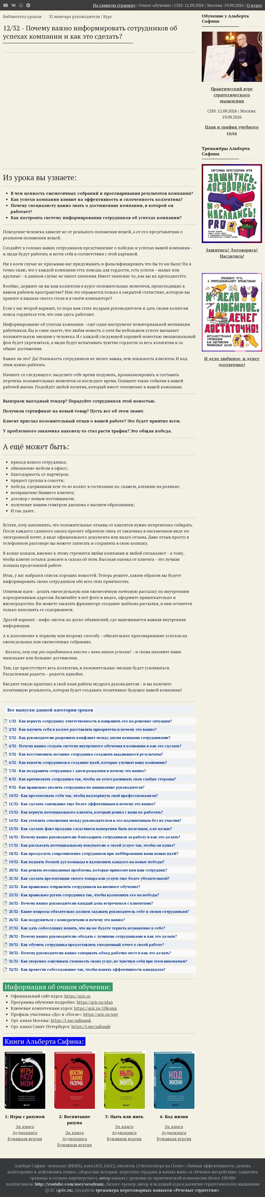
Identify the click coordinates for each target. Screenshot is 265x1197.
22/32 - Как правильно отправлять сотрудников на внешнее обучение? (74, 886)
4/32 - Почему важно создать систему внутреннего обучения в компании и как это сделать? (95, 745)
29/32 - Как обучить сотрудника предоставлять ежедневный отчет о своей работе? (86, 944)
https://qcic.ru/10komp (95, 1008)
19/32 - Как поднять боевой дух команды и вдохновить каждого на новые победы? (86, 861)
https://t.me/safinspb (90, 1026)
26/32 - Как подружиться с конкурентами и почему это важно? (67, 919)
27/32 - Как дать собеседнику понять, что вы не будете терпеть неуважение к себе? (87, 928)
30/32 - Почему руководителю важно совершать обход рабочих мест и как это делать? (90, 952)
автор (104, 1178)
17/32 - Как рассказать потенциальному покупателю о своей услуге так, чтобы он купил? (92, 845)
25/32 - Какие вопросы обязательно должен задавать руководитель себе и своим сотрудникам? (99, 911)
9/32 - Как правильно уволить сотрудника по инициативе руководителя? (77, 787)
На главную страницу (114, 5)
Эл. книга (25, 1126)
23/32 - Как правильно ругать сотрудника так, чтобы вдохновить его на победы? (84, 894)
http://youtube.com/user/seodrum (69, 1184)
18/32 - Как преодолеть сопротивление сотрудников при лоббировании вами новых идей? (93, 853)
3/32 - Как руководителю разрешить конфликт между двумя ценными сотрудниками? (89, 737)
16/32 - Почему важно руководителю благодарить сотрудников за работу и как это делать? (94, 836)
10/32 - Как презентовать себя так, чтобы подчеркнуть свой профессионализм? (83, 795)
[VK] (13, 5)
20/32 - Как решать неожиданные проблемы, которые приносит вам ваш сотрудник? (88, 870)
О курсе (254, 5)
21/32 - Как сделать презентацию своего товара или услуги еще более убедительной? (89, 878)
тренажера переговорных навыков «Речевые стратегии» (157, 1190)
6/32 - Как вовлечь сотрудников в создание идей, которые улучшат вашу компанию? (88, 762)
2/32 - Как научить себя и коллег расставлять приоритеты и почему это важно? (83, 729)
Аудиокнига (25, 1132)
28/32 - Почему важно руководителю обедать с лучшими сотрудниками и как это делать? (93, 936)
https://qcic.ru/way (100, 1014)
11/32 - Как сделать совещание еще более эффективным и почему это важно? (82, 803)
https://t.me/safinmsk (71, 1020)
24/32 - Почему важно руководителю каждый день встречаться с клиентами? (81, 903)
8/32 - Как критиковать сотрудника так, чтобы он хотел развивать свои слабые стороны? (92, 778)
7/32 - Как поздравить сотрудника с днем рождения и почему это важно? (77, 770)
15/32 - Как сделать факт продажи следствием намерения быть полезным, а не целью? (90, 828)
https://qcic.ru (77, 996)
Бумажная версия (25, 1138)
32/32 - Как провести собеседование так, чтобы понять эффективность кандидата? (87, 969)
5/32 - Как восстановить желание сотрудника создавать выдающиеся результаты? (86, 754)
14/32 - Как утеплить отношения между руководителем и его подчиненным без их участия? (95, 820)
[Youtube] (5, 5)
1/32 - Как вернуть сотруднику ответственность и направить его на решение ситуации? (90, 721)
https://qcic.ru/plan (95, 1002)
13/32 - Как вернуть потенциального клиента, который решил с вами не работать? (86, 812)
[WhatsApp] (21, 5)
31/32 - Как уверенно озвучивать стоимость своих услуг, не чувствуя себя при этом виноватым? (98, 961)
